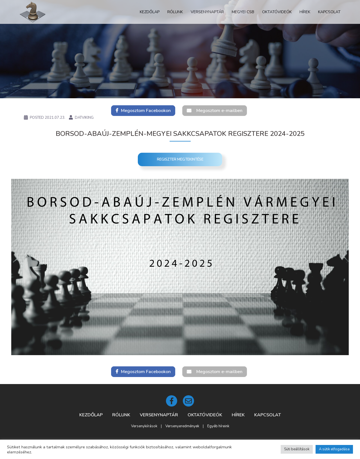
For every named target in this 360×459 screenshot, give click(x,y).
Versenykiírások (144, 426)
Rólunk (175, 12)
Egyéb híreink (218, 426)
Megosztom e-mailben (219, 111)
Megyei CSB (243, 12)
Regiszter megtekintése (180, 159)
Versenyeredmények (182, 426)
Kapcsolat (329, 12)
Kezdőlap (149, 12)
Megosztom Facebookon (146, 111)
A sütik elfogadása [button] (334, 449)
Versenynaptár (207, 12)
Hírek (305, 12)
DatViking (84, 117)
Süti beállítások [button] (296, 449)
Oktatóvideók (277, 12)
